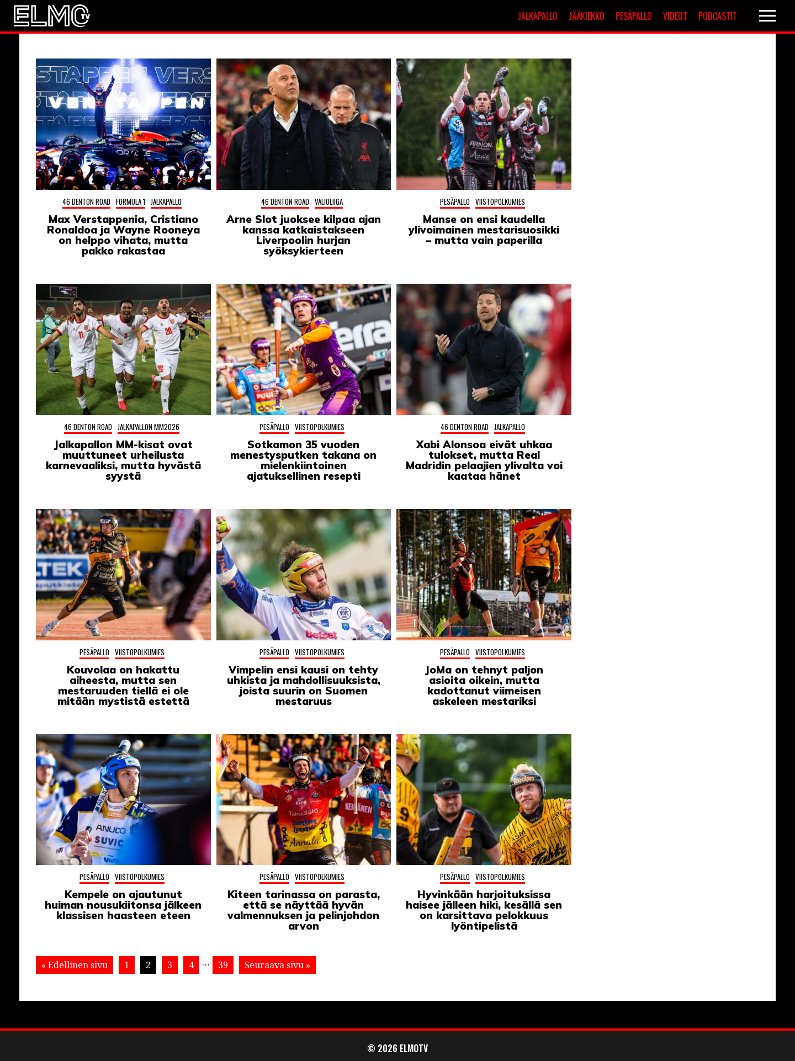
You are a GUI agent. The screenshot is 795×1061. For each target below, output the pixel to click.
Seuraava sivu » (277, 965)
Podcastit (717, 16)
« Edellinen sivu (74, 965)
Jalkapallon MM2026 (148, 426)
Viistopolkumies (500, 201)
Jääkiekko (587, 16)
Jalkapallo (538, 16)
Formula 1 (130, 201)
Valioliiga (329, 201)
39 (223, 965)
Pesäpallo (634, 16)
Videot (675, 16)
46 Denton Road (86, 201)
